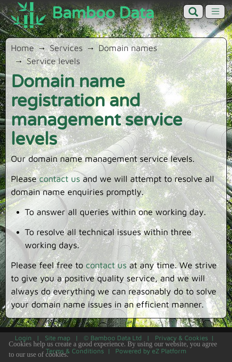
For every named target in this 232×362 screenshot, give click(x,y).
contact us (59, 179)
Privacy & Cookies (181, 338)
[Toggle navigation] (215, 11)
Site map (58, 338)
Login (23, 338)
